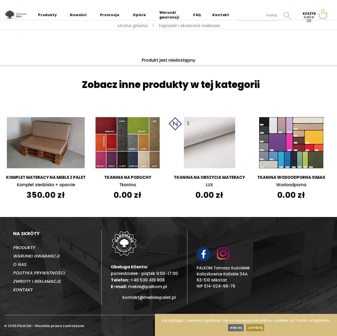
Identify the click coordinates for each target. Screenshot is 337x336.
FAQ (197, 15)
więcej (236, 327)
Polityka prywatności (39, 273)
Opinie (139, 15)
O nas (20, 264)
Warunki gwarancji (169, 14)
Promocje (110, 15)
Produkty (47, 15)
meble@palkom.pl (147, 287)
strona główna (132, 25)
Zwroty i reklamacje (37, 281)
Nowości (78, 15)
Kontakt (220, 15)
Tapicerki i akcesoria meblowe (189, 25)
